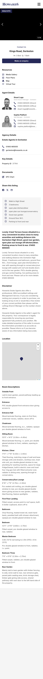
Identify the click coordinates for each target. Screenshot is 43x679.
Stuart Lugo (19, 97)
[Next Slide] (40, 24)
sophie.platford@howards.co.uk (27, 126)
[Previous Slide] (2, 24)
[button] (21, 24)
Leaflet (38, 379)
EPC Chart (10, 177)
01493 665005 (12, 147)
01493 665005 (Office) (27, 106)
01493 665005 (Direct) (27, 103)
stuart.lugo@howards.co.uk (27, 109)
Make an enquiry (21, 61)
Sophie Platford (20, 115)
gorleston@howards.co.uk (16, 150)
